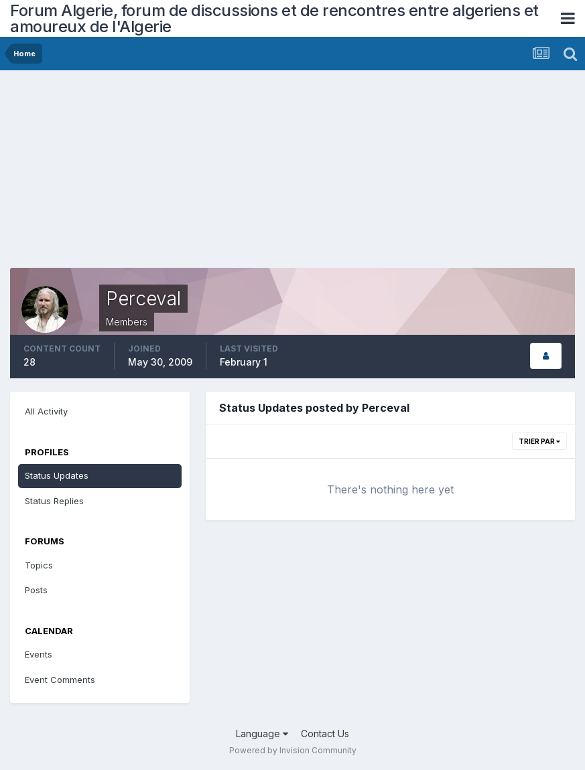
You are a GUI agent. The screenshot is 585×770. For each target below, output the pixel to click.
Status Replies (54, 500)
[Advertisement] (167, 174)
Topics (39, 565)
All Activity (46, 411)
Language (262, 733)
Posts (36, 590)
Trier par (539, 441)
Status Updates (56, 475)
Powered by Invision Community (292, 750)
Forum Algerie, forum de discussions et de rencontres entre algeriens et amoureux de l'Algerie (274, 18)
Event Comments (60, 679)
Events (38, 654)
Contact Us (325, 733)
